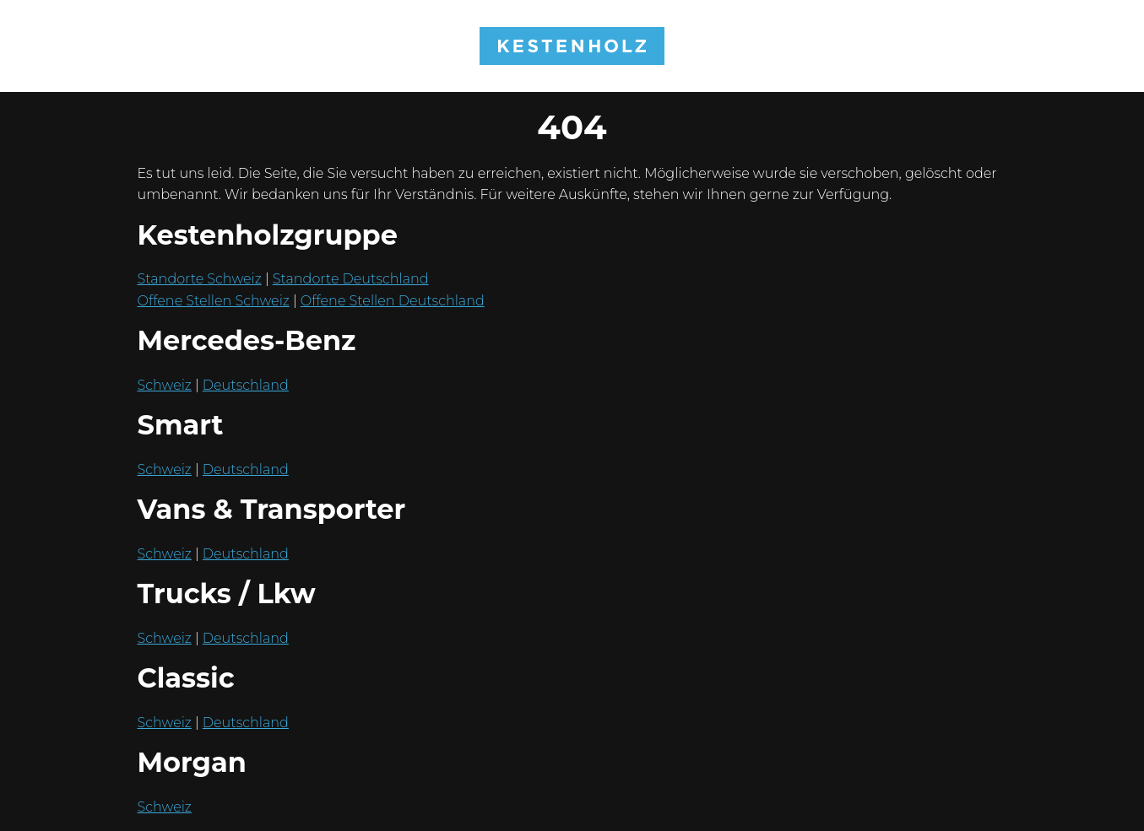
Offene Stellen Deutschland (393, 301)
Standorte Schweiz (200, 279)
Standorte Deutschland (351, 279)
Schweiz (165, 385)
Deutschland (246, 385)
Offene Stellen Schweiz (214, 301)
